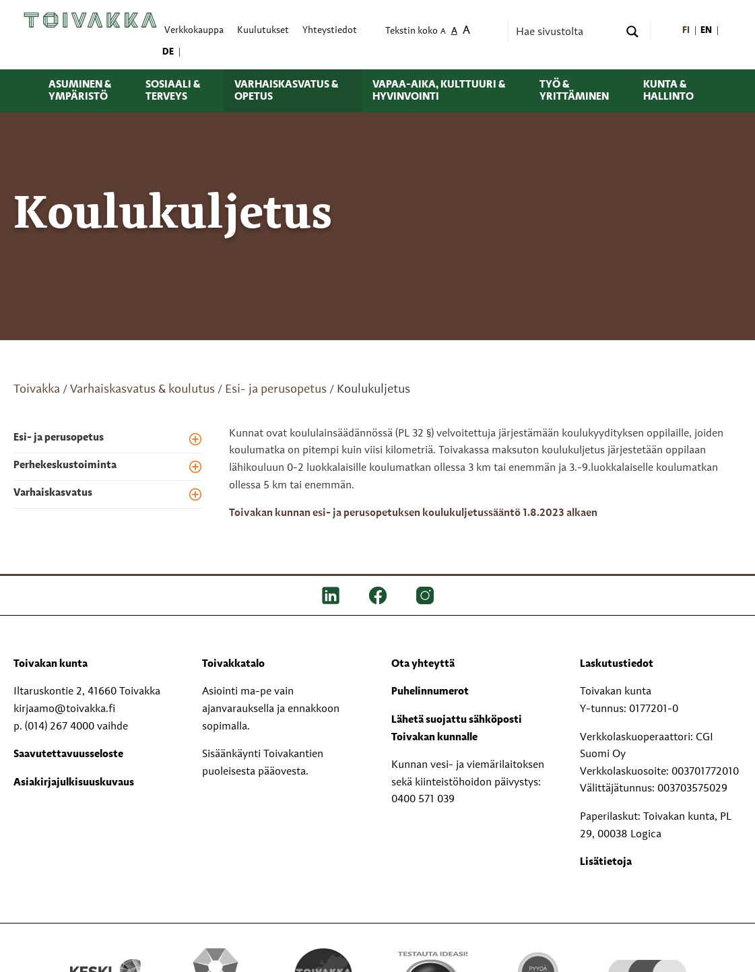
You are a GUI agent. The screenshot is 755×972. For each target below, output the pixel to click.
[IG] (425, 595)
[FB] (378, 595)
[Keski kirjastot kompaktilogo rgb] (107, 961)
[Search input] (566, 31)
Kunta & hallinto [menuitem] (668, 90)
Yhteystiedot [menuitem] (329, 30)
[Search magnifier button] (632, 31)
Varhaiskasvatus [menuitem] (52, 493)
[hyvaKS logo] (647, 960)
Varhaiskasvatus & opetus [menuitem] (286, 90)
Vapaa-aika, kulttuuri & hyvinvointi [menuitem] (438, 90)
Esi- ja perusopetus (276, 389)
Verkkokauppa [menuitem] (194, 30)
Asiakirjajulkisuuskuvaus (73, 782)
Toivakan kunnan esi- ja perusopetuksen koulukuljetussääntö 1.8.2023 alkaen (413, 513)
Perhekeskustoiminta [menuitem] (65, 465)
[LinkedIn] (331, 595)
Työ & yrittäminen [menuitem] (574, 90)
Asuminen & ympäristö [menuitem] (79, 90)
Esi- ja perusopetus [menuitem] (58, 437)
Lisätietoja (606, 862)
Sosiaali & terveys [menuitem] (172, 90)
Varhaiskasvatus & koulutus (142, 389)
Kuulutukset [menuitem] (263, 30)
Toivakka (36, 389)
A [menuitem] (443, 32)
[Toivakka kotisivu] (90, 19)
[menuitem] (687, 30)
